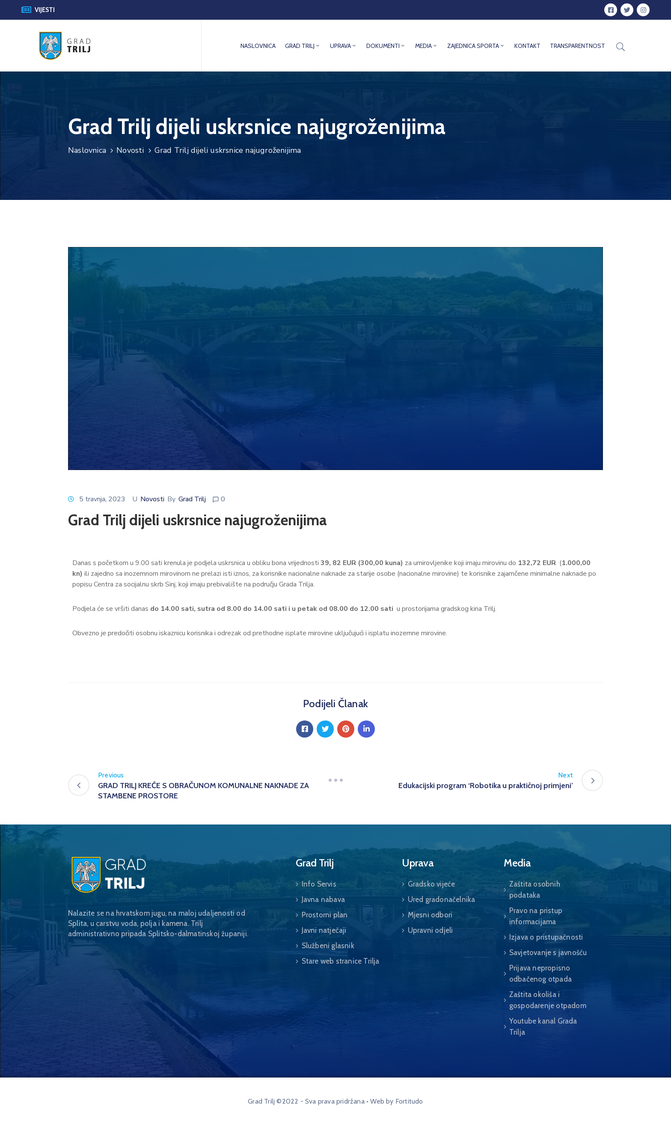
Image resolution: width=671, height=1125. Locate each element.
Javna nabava (323, 899)
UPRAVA (343, 46)
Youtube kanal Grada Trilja (543, 1026)
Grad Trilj (192, 499)
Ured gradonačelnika (441, 899)
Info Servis (319, 884)
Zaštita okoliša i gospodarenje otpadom (547, 1000)
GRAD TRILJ (303, 46)
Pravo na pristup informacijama (535, 916)
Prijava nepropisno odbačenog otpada (540, 973)
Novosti (130, 150)
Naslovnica (87, 150)
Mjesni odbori (430, 915)
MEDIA (426, 46)
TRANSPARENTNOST (577, 46)
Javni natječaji (324, 930)
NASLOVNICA (258, 46)
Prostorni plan (325, 915)
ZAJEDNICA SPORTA (476, 46)
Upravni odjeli (430, 930)
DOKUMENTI (386, 46)
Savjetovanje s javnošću (548, 952)
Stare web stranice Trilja (341, 961)
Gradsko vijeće (431, 884)
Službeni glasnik (328, 945)
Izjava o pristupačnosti (546, 937)
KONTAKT (527, 46)
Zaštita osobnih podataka (534, 889)
